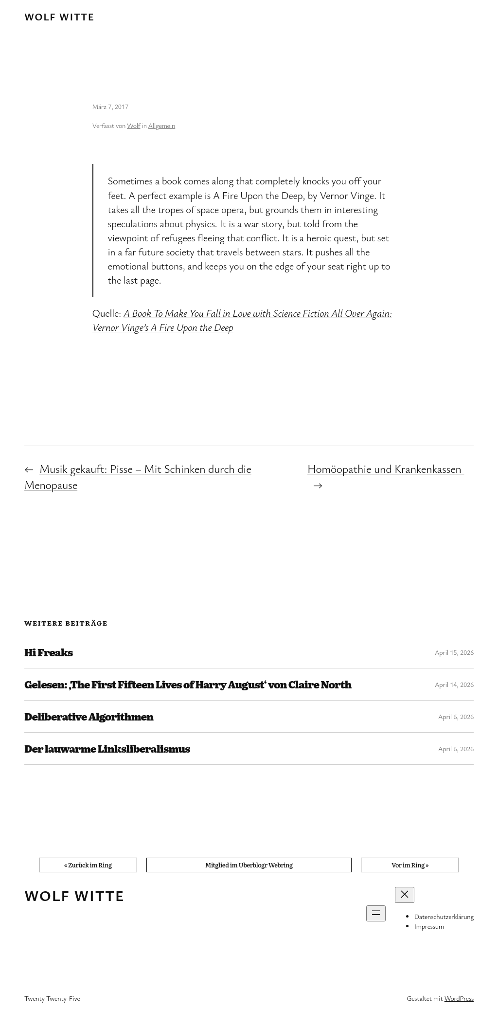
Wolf (133, 125)
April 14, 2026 (454, 684)
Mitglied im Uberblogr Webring (249, 864)
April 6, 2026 (456, 716)
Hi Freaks (48, 652)
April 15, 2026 (454, 652)
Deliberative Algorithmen (88, 716)
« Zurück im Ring (88, 864)
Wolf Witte (59, 16)
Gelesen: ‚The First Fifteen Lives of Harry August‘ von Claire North (187, 684)
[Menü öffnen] (376, 913)
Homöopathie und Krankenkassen (385, 468)
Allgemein (162, 125)
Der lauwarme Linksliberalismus (107, 748)
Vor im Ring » (409, 864)
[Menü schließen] (404, 895)
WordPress (459, 998)
